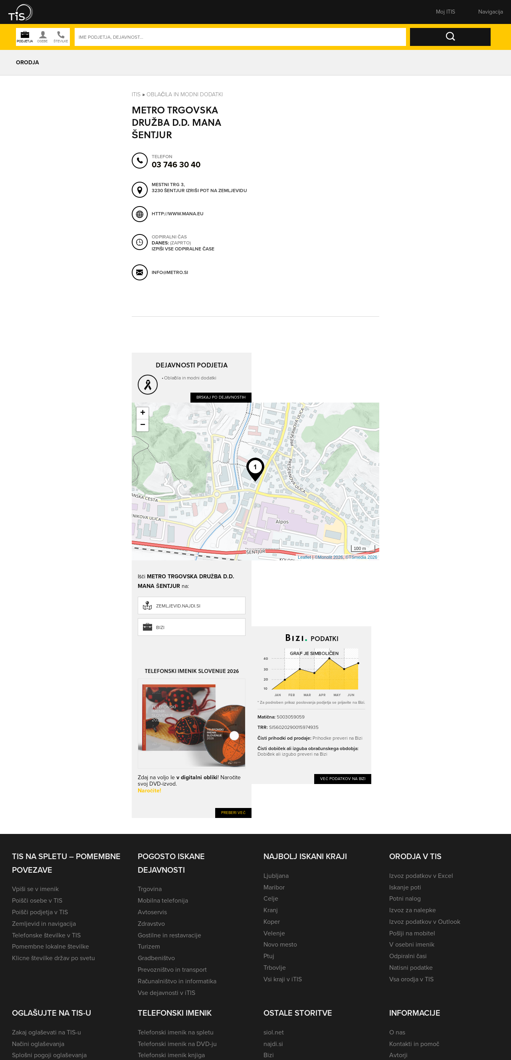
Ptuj (268, 956)
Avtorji (398, 1055)
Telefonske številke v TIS (46, 935)
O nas (397, 1032)
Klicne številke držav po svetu (53, 958)
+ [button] (142, 413)
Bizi (160, 627)
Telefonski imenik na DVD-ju (177, 1043)
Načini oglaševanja (38, 1043)
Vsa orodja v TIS (411, 979)
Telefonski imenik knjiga (171, 1055)
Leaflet (304, 557)
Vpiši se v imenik (35, 888)
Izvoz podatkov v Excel (421, 875)
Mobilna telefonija (163, 900)
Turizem (149, 946)
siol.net (273, 1032)
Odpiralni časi (408, 956)
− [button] (142, 425)
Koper (271, 921)
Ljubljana (276, 875)
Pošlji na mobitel (412, 933)
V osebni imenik (411, 944)
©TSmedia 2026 (361, 557)
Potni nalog (405, 898)
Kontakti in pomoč (414, 1043)
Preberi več (233, 813)
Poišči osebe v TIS (37, 900)
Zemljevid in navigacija (44, 923)
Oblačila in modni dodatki (185, 94)
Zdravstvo (151, 923)
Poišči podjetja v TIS (40, 912)
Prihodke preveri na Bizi (337, 738)
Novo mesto (280, 944)
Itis (136, 94)
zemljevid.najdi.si (178, 605)
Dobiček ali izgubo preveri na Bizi (292, 754)
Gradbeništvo (156, 958)
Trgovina (150, 888)
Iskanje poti (405, 887)
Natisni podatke (411, 967)
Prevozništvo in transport (172, 969)
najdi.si (273, 1043)
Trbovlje (274, 967)
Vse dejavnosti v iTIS (166, 992)
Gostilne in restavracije (169, 935)
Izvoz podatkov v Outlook (424, 921)
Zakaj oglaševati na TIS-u (46, 1032)
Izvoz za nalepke (412, 910)
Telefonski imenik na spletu (176, 1032)
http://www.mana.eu (178, 213)
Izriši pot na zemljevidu (216, 191)
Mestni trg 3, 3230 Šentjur (168, 188)
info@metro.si (170, 272)
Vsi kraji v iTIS (282, 979)
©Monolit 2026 (329, 557)
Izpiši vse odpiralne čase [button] (183, 249)
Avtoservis (152, 912)
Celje (270, 898)
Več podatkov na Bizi (342, 779)
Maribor (274, 887)
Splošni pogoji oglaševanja (49, 1055)
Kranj (270, 910)
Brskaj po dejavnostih (221, 397)
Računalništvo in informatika (177, 981)
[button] (26, 12)
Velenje (274, 933)
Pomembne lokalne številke (50, 946)
